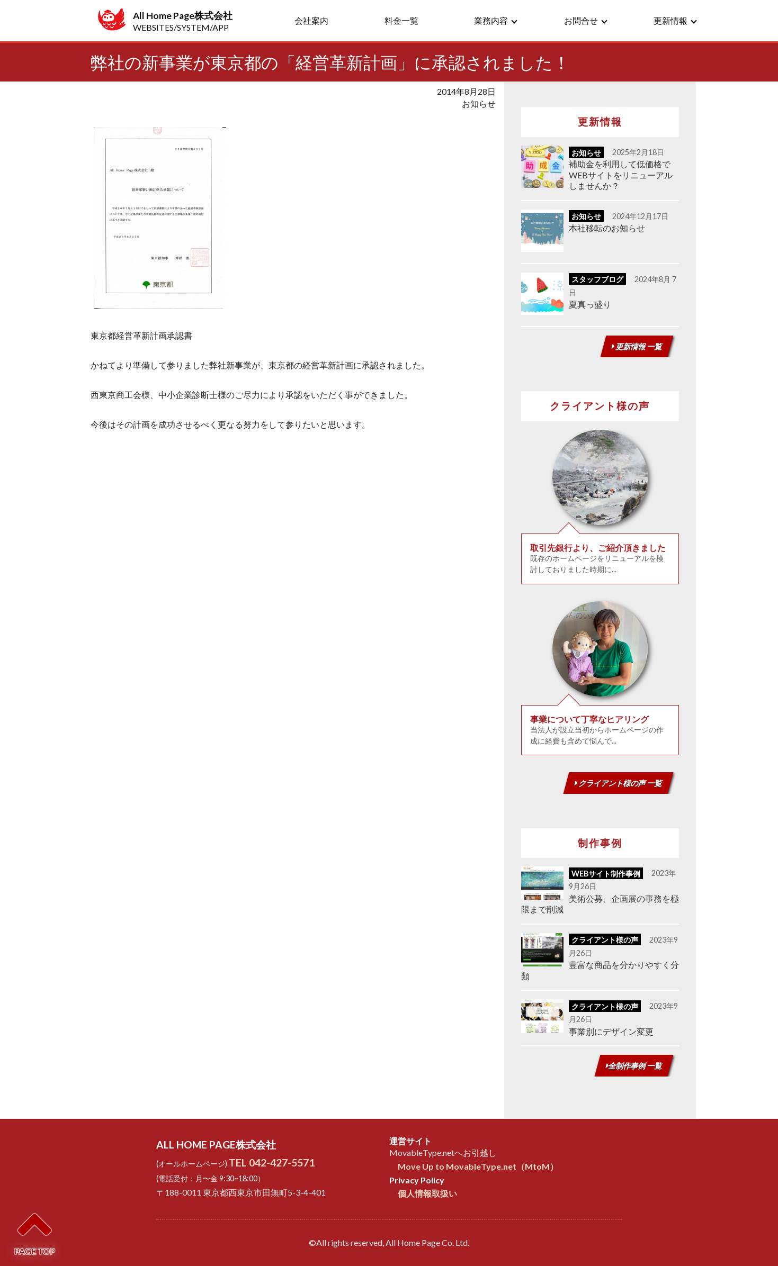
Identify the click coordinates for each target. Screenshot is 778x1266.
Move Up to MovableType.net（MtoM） (478, 1166)
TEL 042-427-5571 (272, 1162)
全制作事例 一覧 (634, 1065)
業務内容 (491, 20)
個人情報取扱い (427, 1193)
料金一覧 (401, 20)
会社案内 (311, 20)
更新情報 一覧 (637, 346)
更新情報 (670, 20)
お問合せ (581, 20)
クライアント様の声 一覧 (618, 783)
